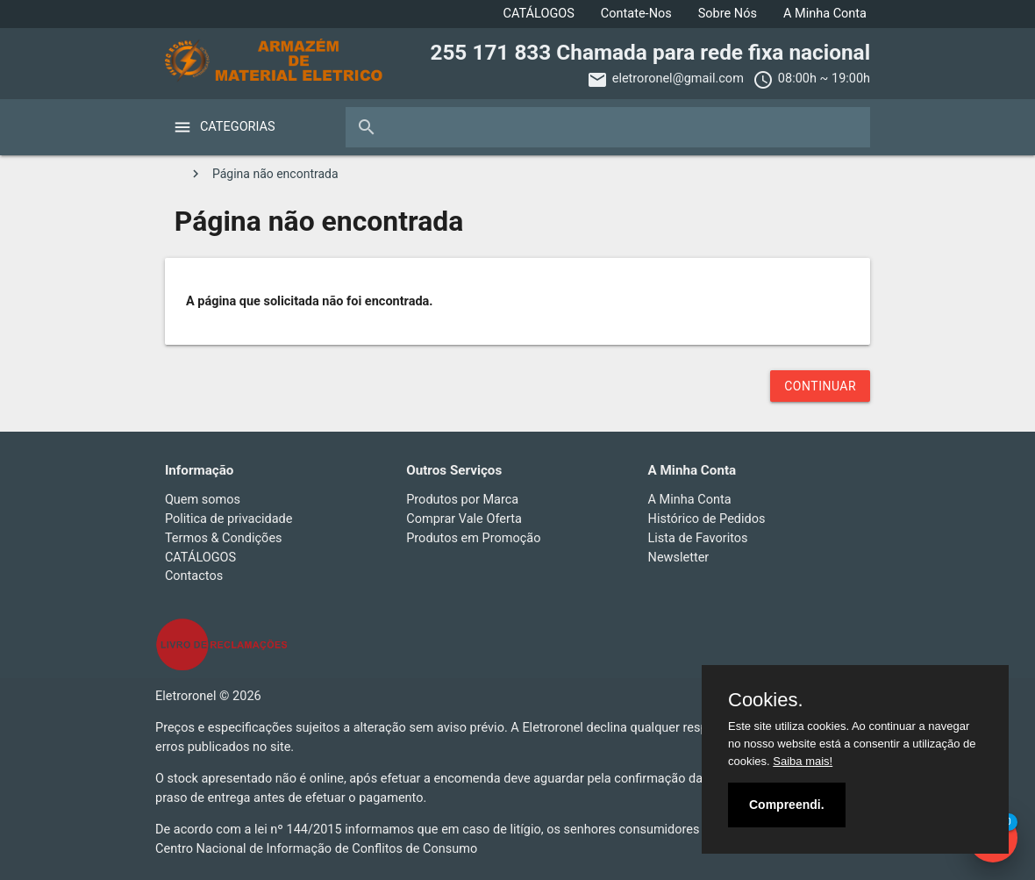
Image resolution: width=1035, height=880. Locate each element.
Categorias (237, 126)
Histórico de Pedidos (707, 519)
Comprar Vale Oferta (464, 519)
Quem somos (202, 499)
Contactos (194, 576)
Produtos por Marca (462, 499)
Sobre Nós (727, 13)
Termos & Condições (223, 538)
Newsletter (679, 557)
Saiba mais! (802, 761)
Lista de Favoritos (698, 538)
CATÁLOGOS (539, 13)
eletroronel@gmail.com (678, 78)
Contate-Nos (636, 13)
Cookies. (765, 700)
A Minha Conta (825, 13)
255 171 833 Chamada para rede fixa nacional (650, 52)
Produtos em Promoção (473, 538)
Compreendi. (786, 805)
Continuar (820, 386)
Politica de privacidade (229, 519)
